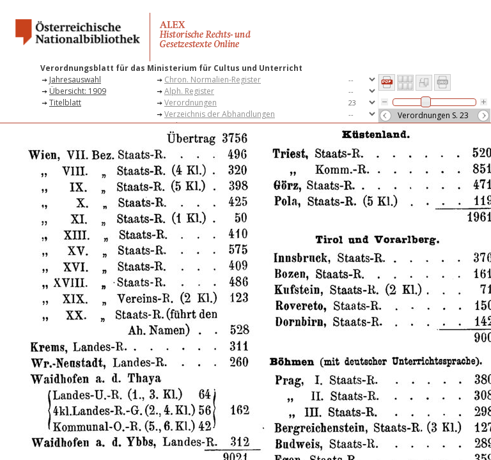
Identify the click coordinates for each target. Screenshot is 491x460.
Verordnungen (190, 102)
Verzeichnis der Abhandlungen (219, 114)
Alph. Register (189, 91)
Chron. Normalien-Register (212, 79)
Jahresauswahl (75, 79)
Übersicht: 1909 (77, 91)
